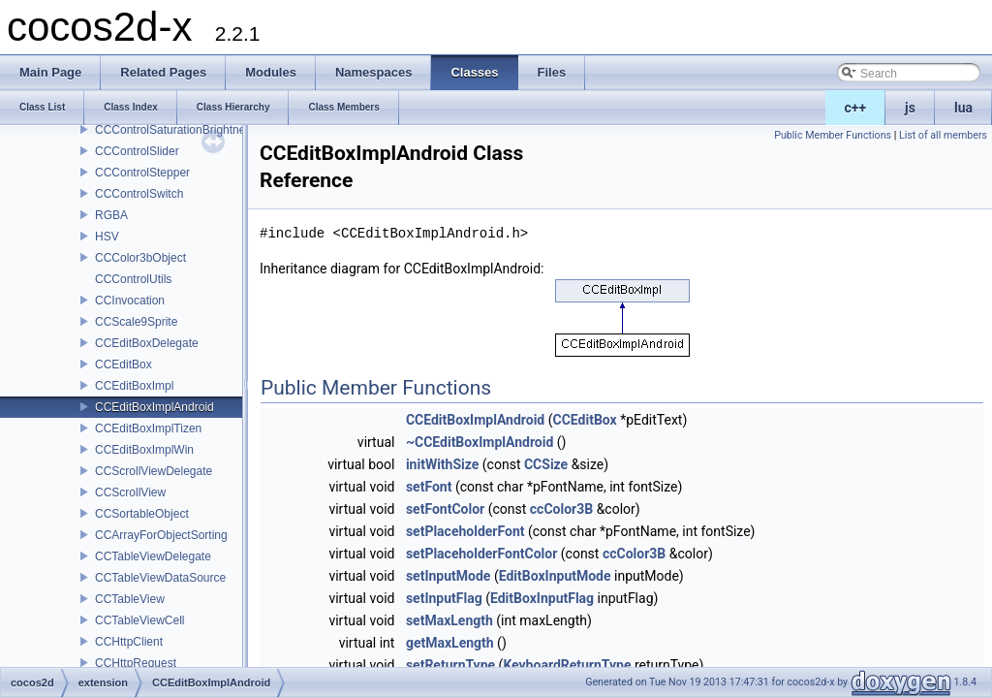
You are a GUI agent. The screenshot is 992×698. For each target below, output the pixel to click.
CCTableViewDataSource (160, 578)
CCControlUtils (133, 279)
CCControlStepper (142, 172)
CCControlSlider (137, 151)
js (910, 107)
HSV (107, 236)
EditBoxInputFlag (542, 598)
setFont (429, 486)
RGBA (111, 215)
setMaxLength (449, 620)
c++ (856, 107)
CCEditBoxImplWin (144, 450)
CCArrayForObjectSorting (161, 535)
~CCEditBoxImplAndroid (479, 442)
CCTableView (130, 599)
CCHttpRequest (135, 663)
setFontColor (445, 509)
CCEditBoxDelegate (147, 343)
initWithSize (442, 464)
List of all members (943, 135)
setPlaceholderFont (465, 531)
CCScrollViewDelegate (153, 471)
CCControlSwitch (139, 194)
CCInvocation (130, 300)
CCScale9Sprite (136, 322)
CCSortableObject (142, 514)
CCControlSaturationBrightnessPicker (192, 130)
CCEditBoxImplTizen (148, 428)
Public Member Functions (832, 135)
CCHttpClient (129, 642)
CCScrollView (130, 492)
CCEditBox (123, 364)
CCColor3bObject (140, 258)
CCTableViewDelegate (153, 556)
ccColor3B (561, 509)
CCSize (546, 464)
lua (963, 107)
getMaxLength (450, 642)
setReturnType (450, 665)
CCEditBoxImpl (134, 386)
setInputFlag (444, 598)
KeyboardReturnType (567, 665)
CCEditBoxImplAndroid (154, 407)
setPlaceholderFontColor (481, 553)
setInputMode (448, 576)
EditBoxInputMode (555, 576)
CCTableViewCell (139, 620)
